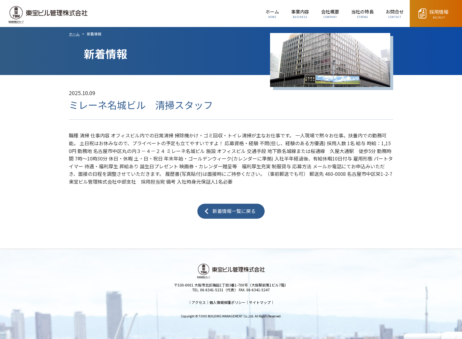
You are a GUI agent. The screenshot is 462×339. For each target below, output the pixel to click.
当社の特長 (362, 14)
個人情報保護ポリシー (227, 302)
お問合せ (395, 14)
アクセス (199, 302)
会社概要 (330, 14)
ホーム (272, 14)
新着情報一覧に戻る (234, 210)
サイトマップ (260, 302)
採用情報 (438, 14)
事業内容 (300, 14)
